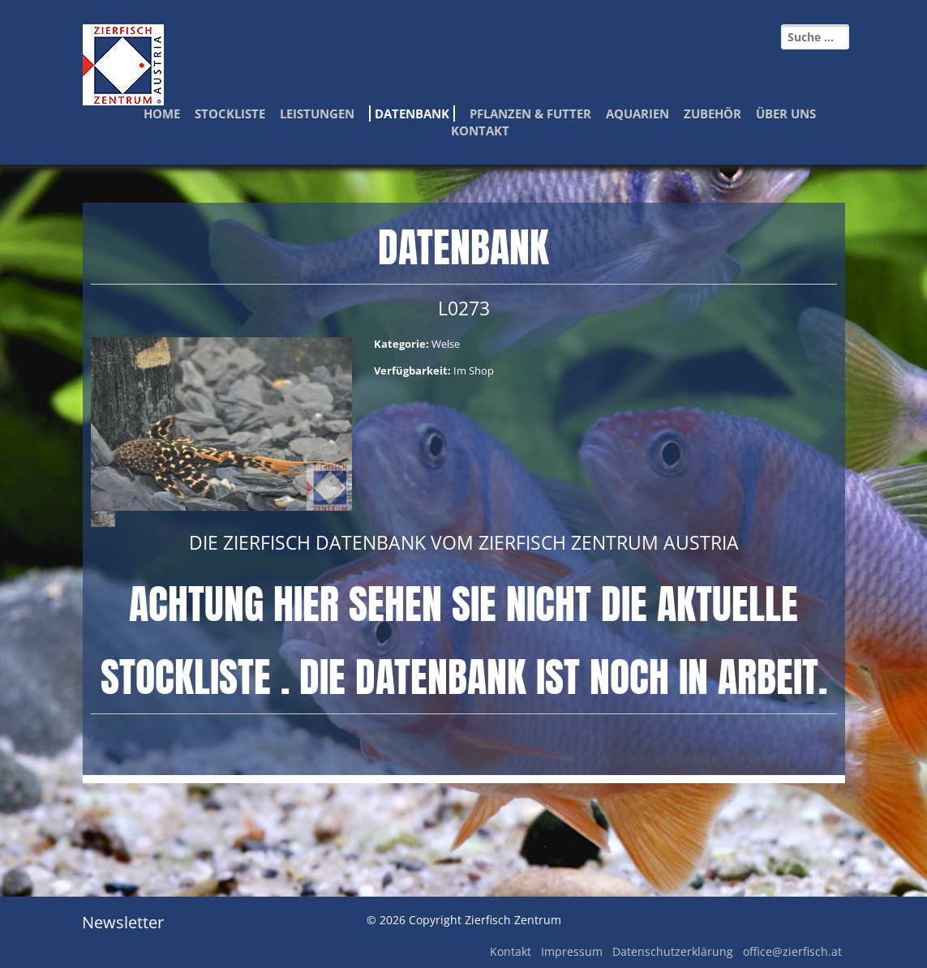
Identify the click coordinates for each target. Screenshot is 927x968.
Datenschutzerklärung (672, 951)
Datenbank (412, 113)
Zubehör (712, 113)
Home (162, 113)
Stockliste (230, 113)
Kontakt (480, 130)
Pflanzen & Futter (530, 113)
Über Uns (786, 113)
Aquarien (637, 113)
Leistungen (317, 113)
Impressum (572, 951)
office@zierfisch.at (792, 951)
